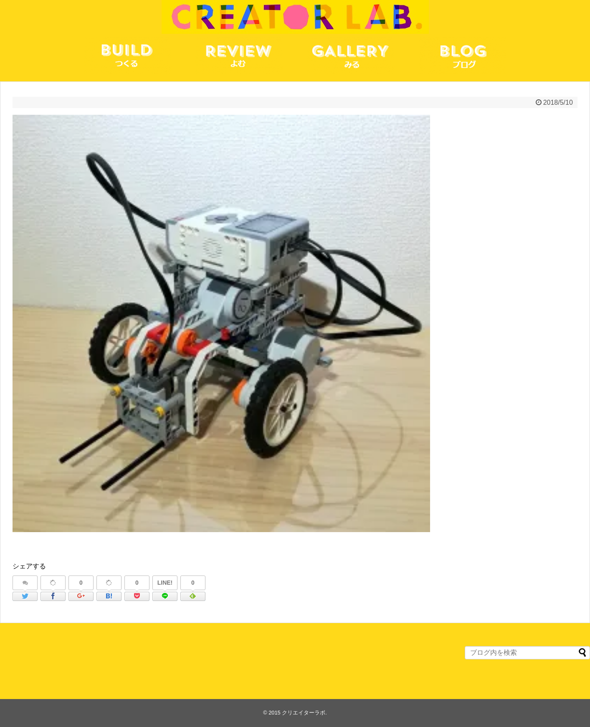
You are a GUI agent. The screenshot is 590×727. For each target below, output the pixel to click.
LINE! (165, 582)
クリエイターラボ (303, 712)
